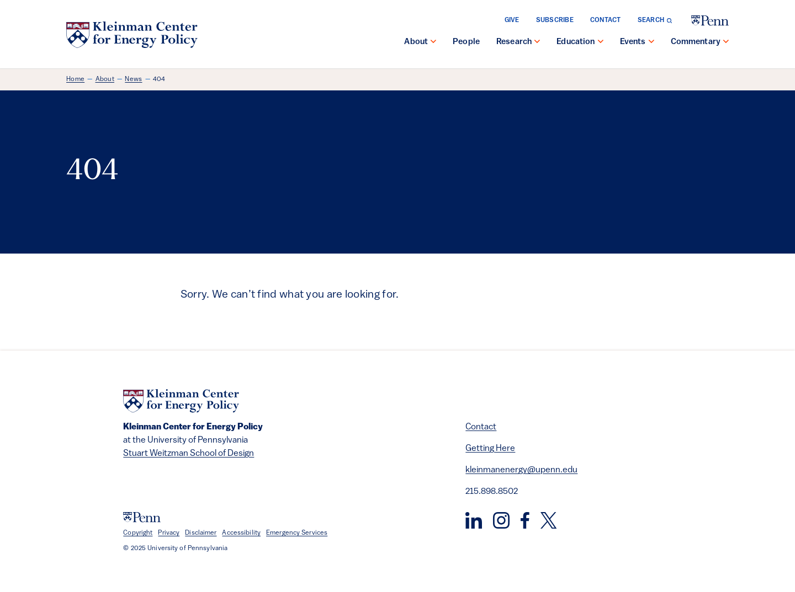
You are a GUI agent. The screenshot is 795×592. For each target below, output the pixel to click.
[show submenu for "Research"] (537, 42)
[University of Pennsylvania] (710, 20)
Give (512, 20)
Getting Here (490, 448)
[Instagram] (501, 520)
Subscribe (555, 20)
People (466, 42)
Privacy (168, 533)
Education (575, 42)
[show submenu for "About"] (433, 42)
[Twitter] (548, 520)
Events (633, 42)
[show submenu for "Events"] (651, 42)
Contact (605, 20)
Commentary (696, 42)
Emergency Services (296, 533)
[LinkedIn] (473, 520)
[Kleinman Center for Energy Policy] (132, 34)
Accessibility (241, 533)
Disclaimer (200, 533)
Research (514, 42)
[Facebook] (525, 520)
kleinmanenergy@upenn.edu (521, 470)
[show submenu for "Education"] (600, 42)
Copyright (137, 533)
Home (75, 79)
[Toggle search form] (655, 20)
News (133, 79)
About (416, 42)
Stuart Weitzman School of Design (188, 453)
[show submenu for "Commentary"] (726, 42)
